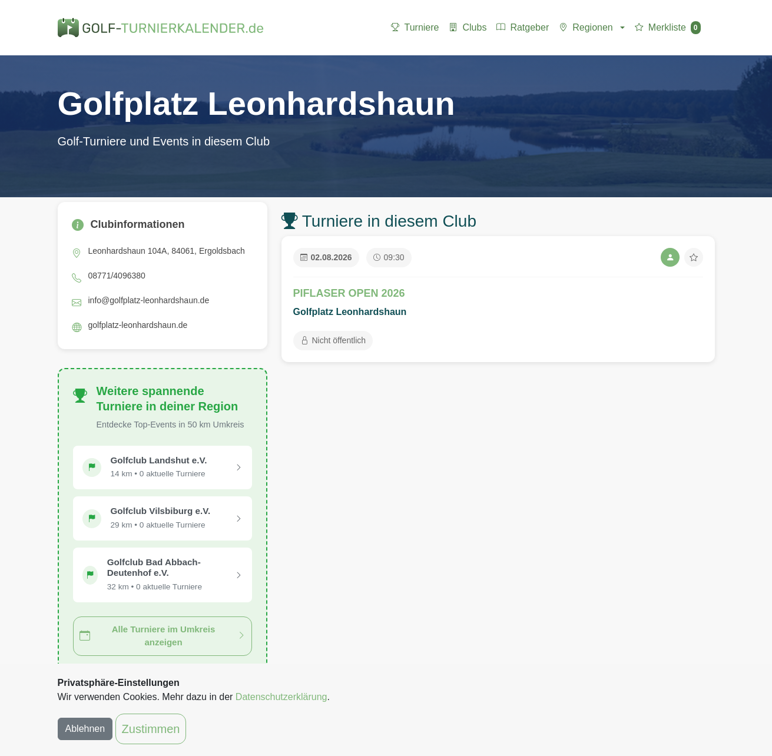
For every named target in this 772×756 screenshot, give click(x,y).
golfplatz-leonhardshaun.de (138, 325)
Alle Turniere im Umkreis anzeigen (162, 636)
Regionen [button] (585, 27)
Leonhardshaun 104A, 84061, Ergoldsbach (166, 251)
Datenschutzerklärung (281, 697)
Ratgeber (522, 27)
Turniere (414, 27)
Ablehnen (85, 729)
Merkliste (667, 27)
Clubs (467, 27)
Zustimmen (151, 728)
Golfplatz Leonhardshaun (350, 312)
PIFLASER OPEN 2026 (349, 293)
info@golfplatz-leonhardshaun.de (149, 300)
